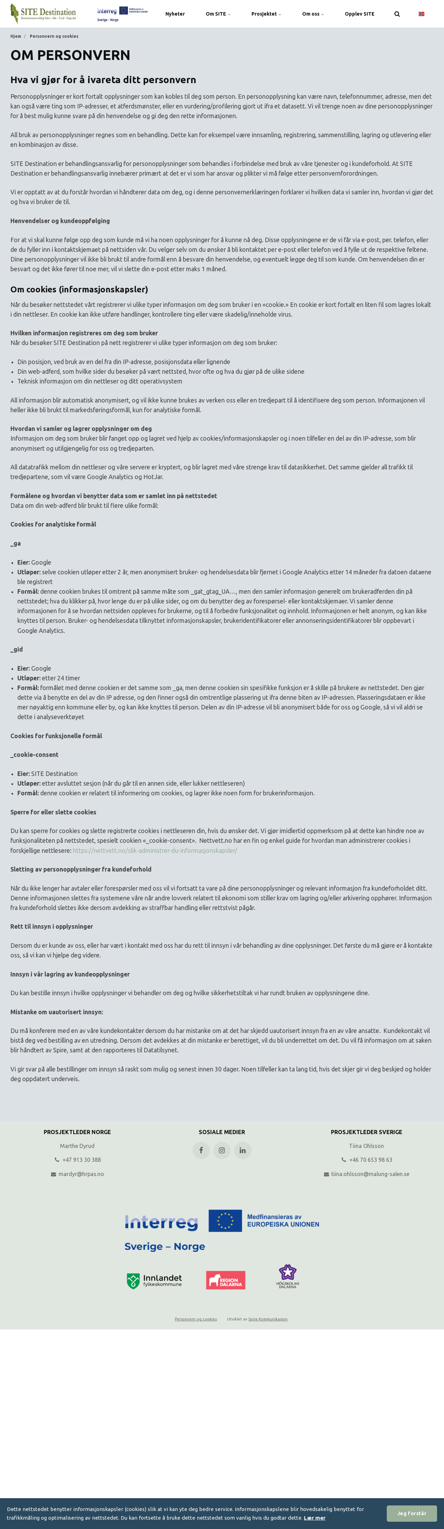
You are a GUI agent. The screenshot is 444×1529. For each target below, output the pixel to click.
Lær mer (314, 1518)
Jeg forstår (412, 1513)
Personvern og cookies (196, 1319)
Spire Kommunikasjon (268, 1319)
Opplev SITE (360, 14)
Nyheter (175, 14)
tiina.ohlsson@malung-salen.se (366, 1174)
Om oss (313, 14)
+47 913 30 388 (77, 1160)
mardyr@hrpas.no (77, 1174)
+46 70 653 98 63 (366, 1160)
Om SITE (218, 14)
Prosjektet (266, 14)
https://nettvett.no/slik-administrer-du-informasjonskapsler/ (155, 850)
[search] (397, 14)
